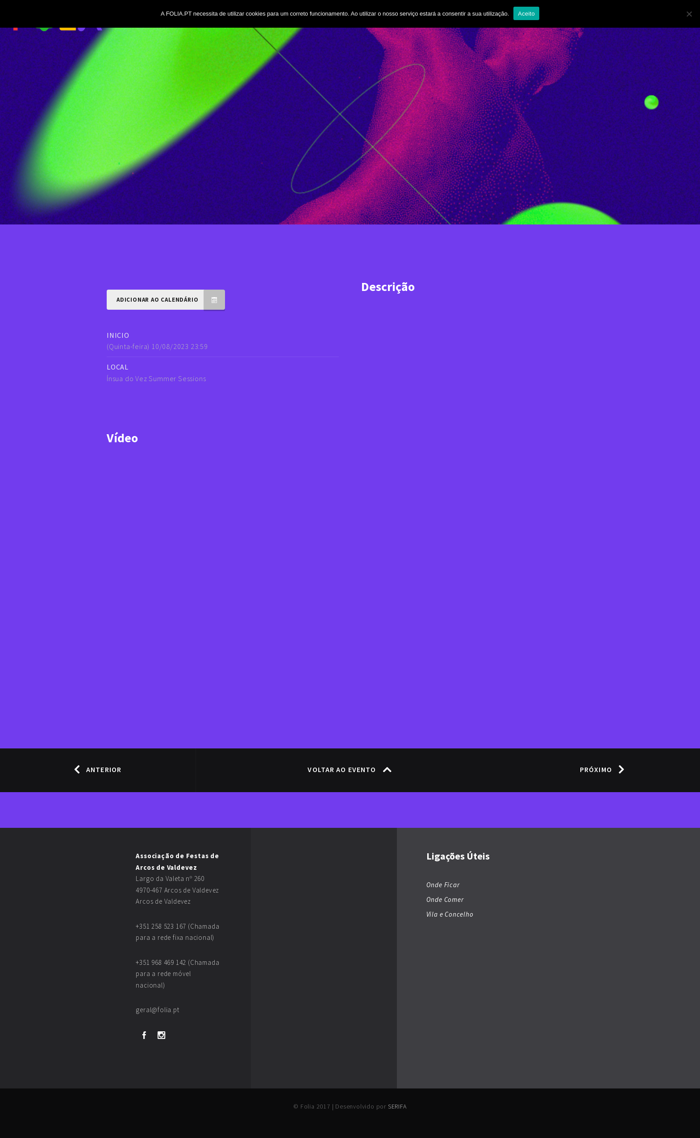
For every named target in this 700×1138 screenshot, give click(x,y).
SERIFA (397, 1106)
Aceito (526, 13)
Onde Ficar (443, 884)
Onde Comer (445, 899)
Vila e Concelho (450, 914)
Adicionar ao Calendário (171, 300)
